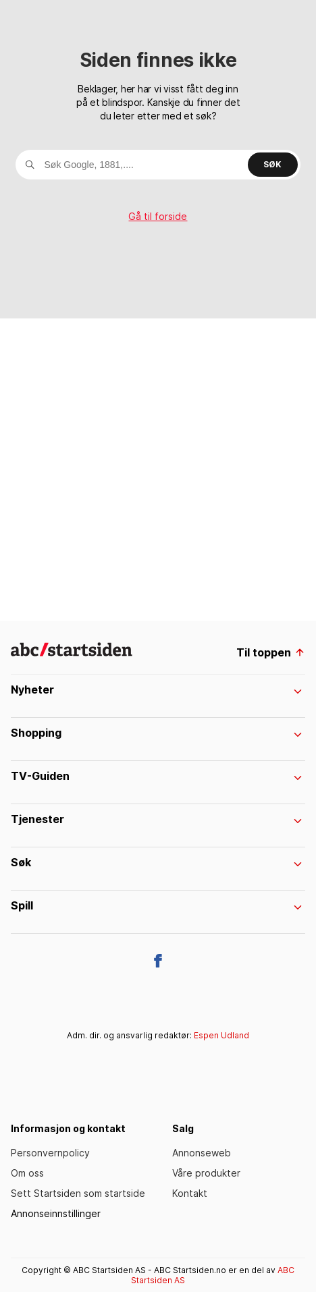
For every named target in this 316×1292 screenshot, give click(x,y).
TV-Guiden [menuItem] (156, 776)
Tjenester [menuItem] (156, 819)
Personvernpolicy (50, 1152)
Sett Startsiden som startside (78, 1193)
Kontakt (189, 1193)
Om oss (27, 1173)
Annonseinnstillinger (56, 1213)
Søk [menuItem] (156, 862)
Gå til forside (157, 216)
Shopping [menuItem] (156, 732)
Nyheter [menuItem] (156, 689)
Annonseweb (201, 1152)
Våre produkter (206, 1173)
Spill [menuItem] (156, 905)
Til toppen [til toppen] (270, 652)
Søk (272, 164)
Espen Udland (221, 1035)
